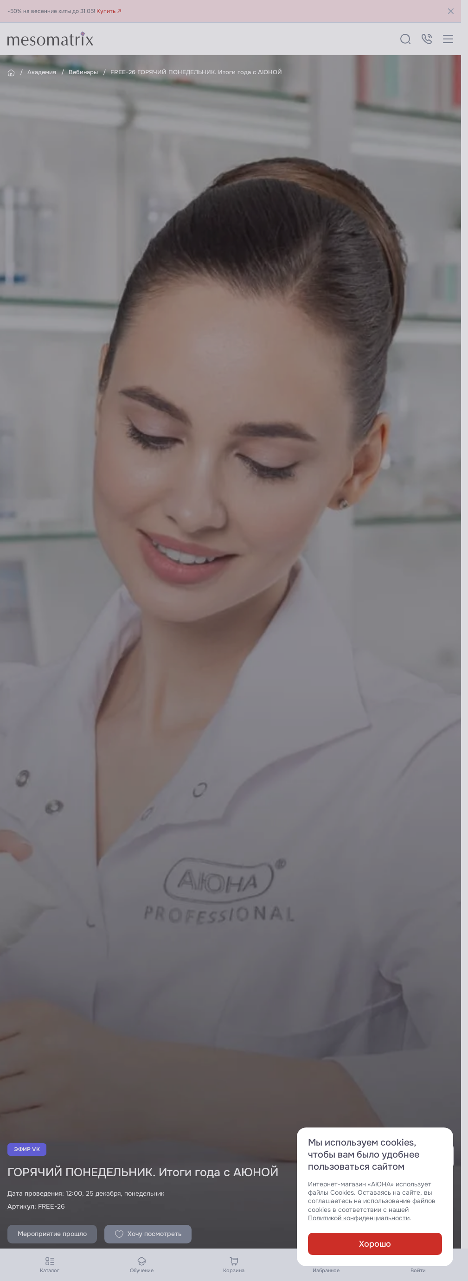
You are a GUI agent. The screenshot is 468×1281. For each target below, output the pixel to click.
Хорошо (375, 1244)
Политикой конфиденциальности (359, 1218)
